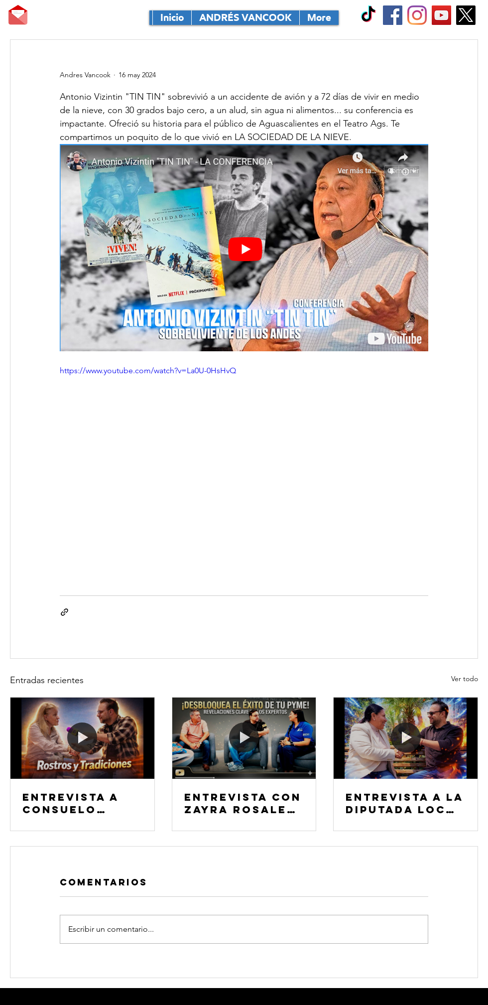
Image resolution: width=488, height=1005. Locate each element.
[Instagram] (417, 15)
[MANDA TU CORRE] (18, 14)
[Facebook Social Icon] (392, 15)
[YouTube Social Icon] (441, 15)
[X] (466, 15)
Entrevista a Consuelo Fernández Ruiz (81, 803)
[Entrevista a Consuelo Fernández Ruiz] (82, 738)
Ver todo (464, 678)
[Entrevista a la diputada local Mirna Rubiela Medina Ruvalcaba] (406, 738)
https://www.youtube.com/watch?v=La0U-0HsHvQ (148, 370)
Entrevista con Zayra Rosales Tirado (242, 803)
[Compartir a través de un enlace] (64, 612)
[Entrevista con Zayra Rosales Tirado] (244, 738)
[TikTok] (368, 15)
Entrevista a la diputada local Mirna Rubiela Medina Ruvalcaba (405, 803)
